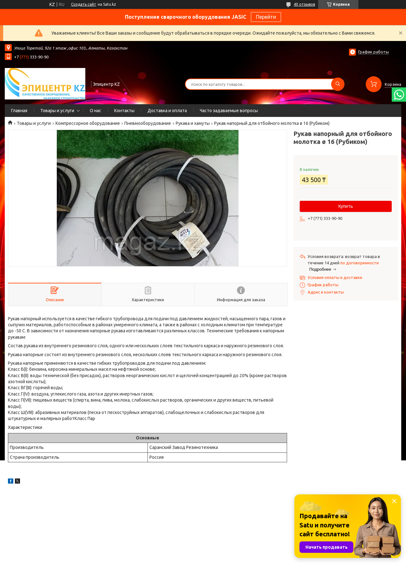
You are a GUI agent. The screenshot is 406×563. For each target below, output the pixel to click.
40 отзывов (304, 4)
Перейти (266, 17)
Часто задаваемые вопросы (229, 110)
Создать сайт (83, 4)
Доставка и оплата (167, 110)
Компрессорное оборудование (88, 123)
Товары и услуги (57, 110)
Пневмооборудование (147, 123)
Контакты (124, 110)
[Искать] (337, 84)
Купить (345, 206)
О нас (95, 110)
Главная (19, 110)
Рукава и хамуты (193, 123)
